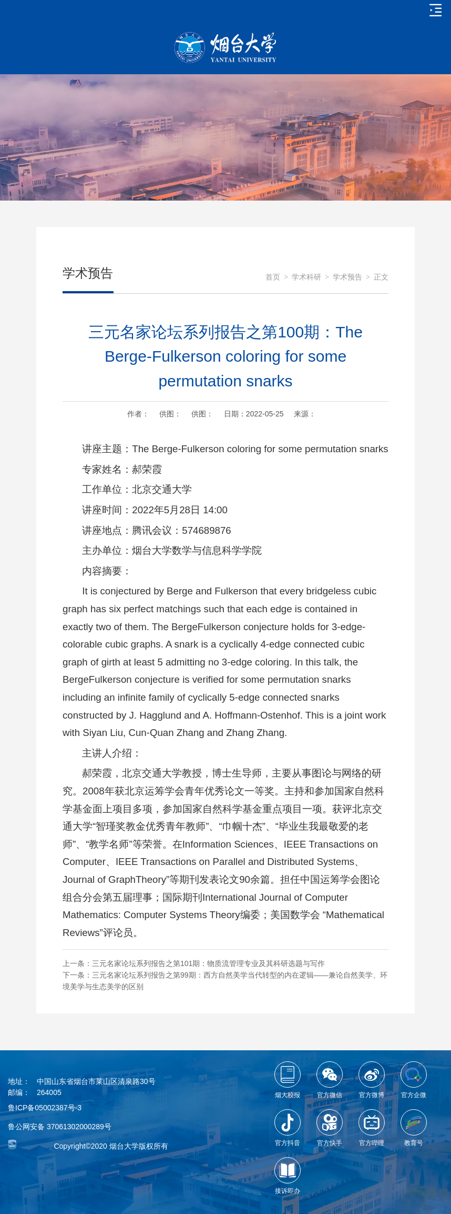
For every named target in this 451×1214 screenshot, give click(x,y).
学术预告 (347, 277)
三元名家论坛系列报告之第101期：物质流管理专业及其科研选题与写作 (208, 963)
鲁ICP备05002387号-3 (44, 1107)
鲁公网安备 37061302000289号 (59, 1126)
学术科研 (306, 277)
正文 (381, 277)
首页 (272, 277)
